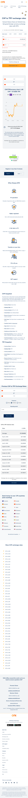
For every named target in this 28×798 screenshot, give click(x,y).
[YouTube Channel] (14, 783)
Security (3, 757)
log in (10, 59)
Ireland (17, 520)
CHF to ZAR (7, 668)
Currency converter (5, 739)
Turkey (13, 366)
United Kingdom (7, 529)
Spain (5, 513)
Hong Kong (18, 504)
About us (4, 753)
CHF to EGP (7, 572)
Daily (9, 402)
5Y (17, 94)
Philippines (18, 510)
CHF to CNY (7, 564)
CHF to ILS (7, 591)
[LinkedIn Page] (6, 783)
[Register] (22, 2)
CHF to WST (7, 660)
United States (19, 529)
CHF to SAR (7, 633)
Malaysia (6, 523)
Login (3, 732)
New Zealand (7, 510)
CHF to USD (7, 652)
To (2, 42)
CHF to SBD (7, 636)
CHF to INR (7, 593)
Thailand (18, 513)
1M (13, 94)
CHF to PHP (7, 625)
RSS (3, 774)
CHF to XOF (7, 663)
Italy (5, 507)
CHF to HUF (7, 586)
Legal (3, 767)
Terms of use (4, 769)
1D (8, 94)
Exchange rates (5, 736)
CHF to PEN (7, 620)
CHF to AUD (7, 553)
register (6, 59)
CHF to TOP (7, 647)
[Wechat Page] (11, 783)
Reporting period (14, 406)
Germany (6, 504)
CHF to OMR (7, 618)
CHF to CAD (7, 559)
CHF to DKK (7, 569)
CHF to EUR (7, 575)
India (5, 520)
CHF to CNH (7, 561)
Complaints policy (5, 748)
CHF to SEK (7, 639)
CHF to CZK (7, 567)
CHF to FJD (7, 577)
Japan (17, 507)
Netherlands (18, 523)
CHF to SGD (7, 641)
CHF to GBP (7, 580)
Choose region (5, 741)
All (20, 94)
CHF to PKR (7, 628)
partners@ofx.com (14, 703)
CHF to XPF (7, 665)
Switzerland (14, 323)
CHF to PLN (7, 631)
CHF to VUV (7, 657)
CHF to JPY (7, 596)
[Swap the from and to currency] (14, 82)
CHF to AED (7, 551)
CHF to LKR (7, 601)
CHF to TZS (7, 650)
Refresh (21, 30)
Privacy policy (4, 772)
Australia (6, 501)
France (17, 516)
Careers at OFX (5, 760)
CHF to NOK (7, 612)
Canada (17, 501)
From (3, 36)
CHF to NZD (7, 615)
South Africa (18, 526)
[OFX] (3, 2)
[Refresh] (2, 30)
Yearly (20, 402)
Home (2, 6)
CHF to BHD (7, 556)
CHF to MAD (7, 604)
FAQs (3, 746)
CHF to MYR (7, 609)
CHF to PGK (7, 623)
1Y (15, 94)
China (5, 516)
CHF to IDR (7, 588)
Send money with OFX (6, 734)
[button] (10, 34)
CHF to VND (7, 655)
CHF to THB (7, 644)
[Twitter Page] (9, 783)
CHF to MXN (7, 607)
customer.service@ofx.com (14, 690)
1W (11, 94)
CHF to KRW (8, 599)
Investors (4, 762)
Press (3, 755)
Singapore (6, 526)
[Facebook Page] (3, 783)
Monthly (14, 402)
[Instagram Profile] (17, 783)
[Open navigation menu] (26, 2)
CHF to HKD (7, 583)
